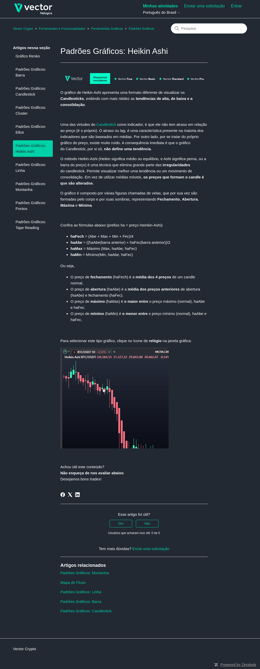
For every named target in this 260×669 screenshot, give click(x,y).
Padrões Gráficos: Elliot (30, 129)
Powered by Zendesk (238, 664)
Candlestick (106, 124)
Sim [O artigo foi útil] (120, 523)
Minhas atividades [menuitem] (160, 6)
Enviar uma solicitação (204, 6)
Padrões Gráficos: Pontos (30, 206)
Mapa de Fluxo (73, 582)
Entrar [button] (236, 6)
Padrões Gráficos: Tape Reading (30, 225)
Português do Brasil (161, 12)
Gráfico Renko (27, 56)
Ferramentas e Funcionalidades (62, 29)
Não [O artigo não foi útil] (147, 523)
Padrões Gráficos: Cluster (30, 110)
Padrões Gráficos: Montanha (30, 186)
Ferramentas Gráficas (107, 29)
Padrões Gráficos (141, 29)
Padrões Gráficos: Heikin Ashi (30, 148)
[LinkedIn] (77, 494)
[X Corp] (70, 494)
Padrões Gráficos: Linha (30, 167)
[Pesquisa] (209, 28)
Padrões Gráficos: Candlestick (30, 91)
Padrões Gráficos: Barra (30, 72)
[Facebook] (62, 494)
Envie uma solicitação (151, 548)
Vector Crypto (23, 29)
